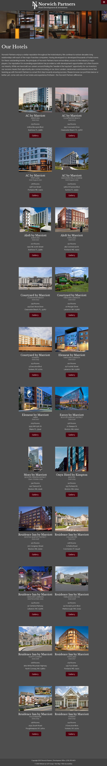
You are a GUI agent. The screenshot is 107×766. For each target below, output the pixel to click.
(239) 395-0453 (71, 760)
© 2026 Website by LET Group (44, 764)
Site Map (57, 764)
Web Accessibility (66, 764)
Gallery (35, 135)
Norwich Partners (53, 5)
